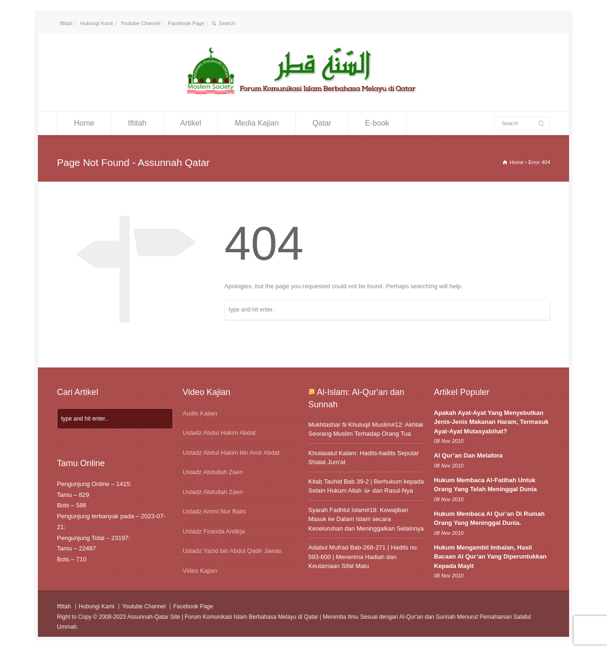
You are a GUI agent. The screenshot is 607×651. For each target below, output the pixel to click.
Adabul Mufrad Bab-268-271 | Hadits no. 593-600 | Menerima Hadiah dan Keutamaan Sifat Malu (363, 556)
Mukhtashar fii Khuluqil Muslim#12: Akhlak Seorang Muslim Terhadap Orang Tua (365, 429)
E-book (377, 123)
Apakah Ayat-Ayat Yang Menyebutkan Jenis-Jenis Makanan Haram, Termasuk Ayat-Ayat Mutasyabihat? (491, 422)
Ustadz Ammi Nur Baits (214, 511)
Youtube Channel (140, 23)
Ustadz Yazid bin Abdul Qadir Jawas (232, 550)
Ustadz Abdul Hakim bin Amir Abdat (231, 452)
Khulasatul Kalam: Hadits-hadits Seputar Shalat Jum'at (363, 457)
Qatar (322, 123)
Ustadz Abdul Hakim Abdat (219, 432)
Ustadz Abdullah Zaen (213, 472)
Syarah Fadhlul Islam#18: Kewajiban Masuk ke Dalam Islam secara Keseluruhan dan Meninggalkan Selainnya (366, 519)
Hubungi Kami (96, 23)
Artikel (190, 123)
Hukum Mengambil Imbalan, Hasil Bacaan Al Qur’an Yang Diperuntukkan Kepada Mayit (490, 556)
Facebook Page (186, 23)
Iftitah (66, 23)
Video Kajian (200, 570)
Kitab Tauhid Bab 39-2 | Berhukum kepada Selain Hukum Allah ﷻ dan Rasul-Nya (366, 486)
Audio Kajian (200, 413)
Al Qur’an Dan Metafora (468, 455)
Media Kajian (257, 123)
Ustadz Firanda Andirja (214, 531)
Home (84, 123)
